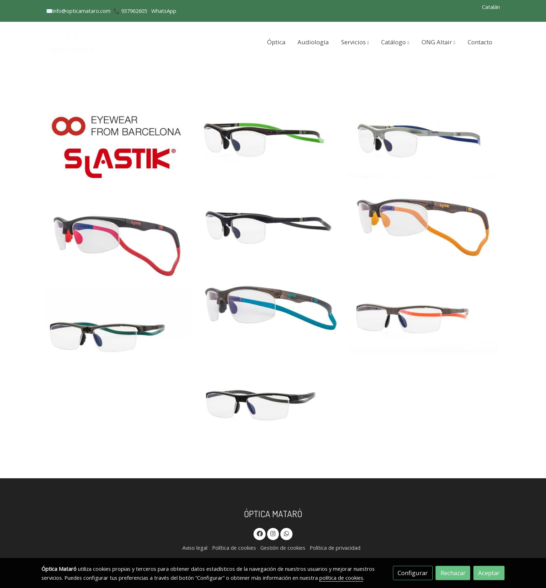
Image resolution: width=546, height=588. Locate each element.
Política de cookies (234, 547)
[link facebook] (260, 533)
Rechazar (453, 573)
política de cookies (341, 577)
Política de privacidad (335, 547)
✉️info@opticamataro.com (78, 10)
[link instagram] (273, 533)
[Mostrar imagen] (117, 145)
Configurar (413, 573)
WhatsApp (163, 10)
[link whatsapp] (286, 533)
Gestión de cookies (282, 547)
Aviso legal (194, 547)
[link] (72, 42)
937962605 (134, 10)
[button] (355, 41)
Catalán (491, 6)
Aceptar (489, 573)
